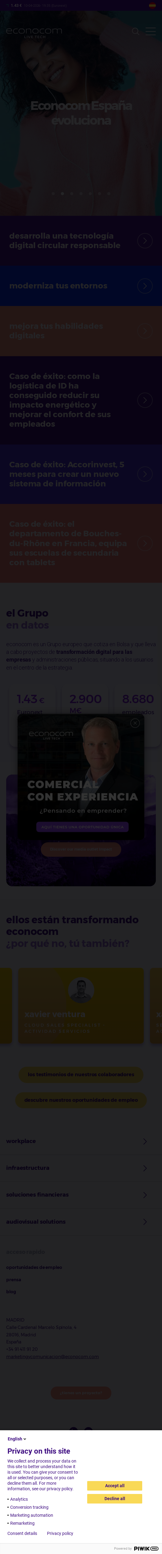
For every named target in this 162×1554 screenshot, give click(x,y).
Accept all (115, 1485)
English (17, 1438)
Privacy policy (60, 1533)
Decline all (114, 1498)
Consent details (22, 1533)
